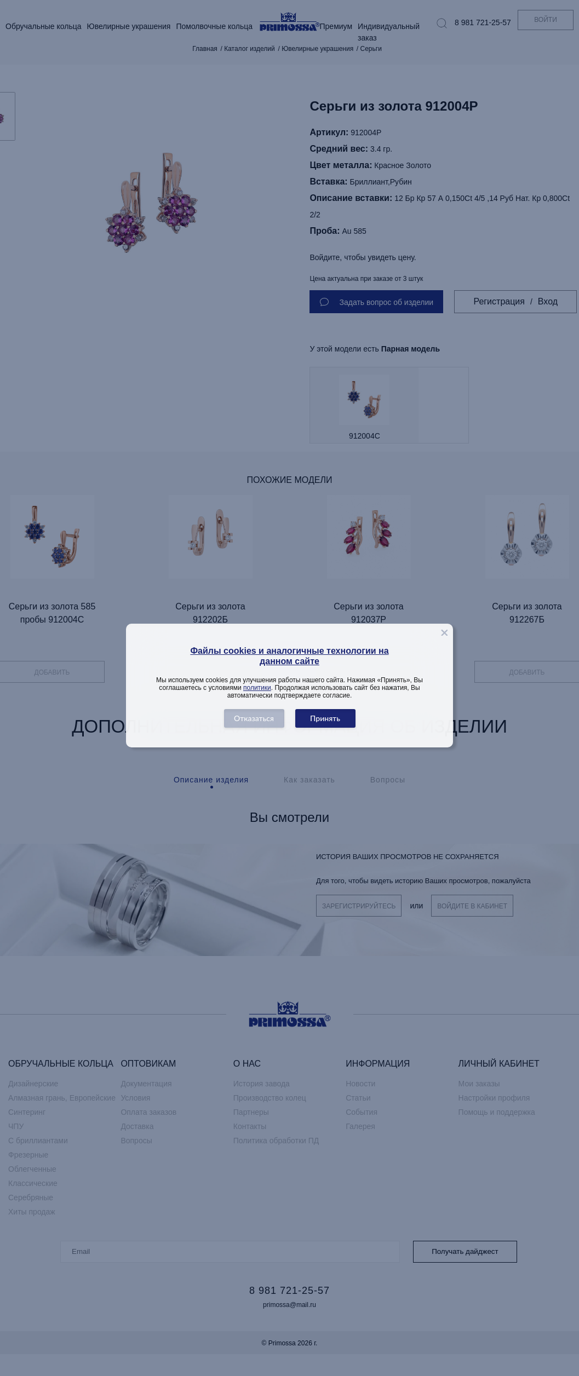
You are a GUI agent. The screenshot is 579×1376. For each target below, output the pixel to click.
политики (257, 688)
